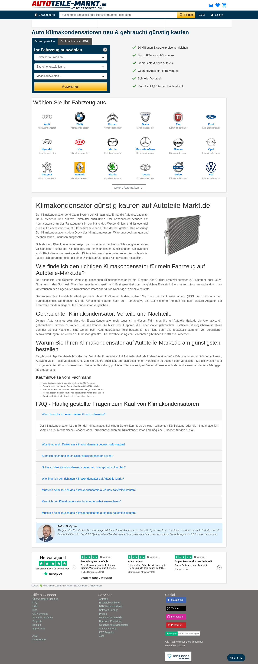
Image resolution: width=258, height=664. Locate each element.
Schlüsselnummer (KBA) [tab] (75, 41)
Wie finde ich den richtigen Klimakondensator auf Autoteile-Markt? (83, 478)
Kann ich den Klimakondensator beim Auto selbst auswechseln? (82, 501)
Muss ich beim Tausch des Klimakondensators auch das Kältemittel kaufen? (89, 490)
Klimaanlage (51, 23)
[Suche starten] (186, 15)
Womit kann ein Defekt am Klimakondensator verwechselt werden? (83, 444)
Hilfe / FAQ (236, 657)
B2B (202, 14)
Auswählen (70, 86)
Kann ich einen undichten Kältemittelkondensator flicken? (77, 455)
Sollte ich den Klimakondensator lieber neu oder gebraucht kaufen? (84, 467)
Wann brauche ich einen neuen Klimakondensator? (74, 414)
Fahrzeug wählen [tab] (45, 41)
